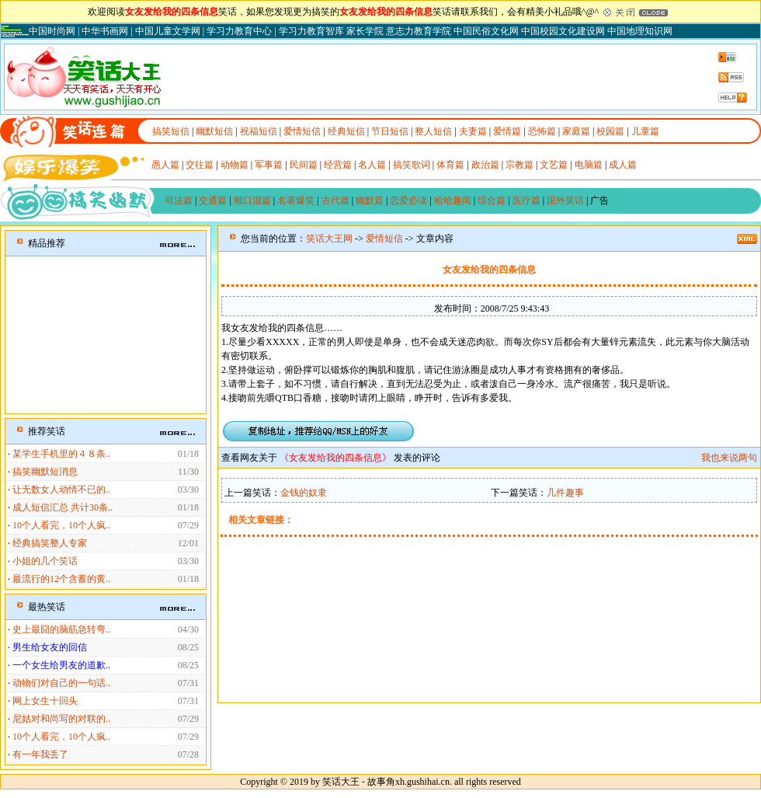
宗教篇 (519, 164)
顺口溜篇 (252, 200)
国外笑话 (565, 200)
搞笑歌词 (411, 164)
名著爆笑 (295, 200)
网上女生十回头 (45, 700)
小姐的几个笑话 (45, 561)
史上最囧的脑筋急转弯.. (61, 629)
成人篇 (623, 164)
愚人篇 (165, 164)
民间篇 (304, 164)
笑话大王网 (329, 238)
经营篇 (338, 164)
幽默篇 (370, 200)
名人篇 (372, 164)
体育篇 (450, 164)
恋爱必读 (408, 200)
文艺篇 (554, 164)
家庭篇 (576, 131)
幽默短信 (214, 131)
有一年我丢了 (40, 754)
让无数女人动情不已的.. (61, 489)
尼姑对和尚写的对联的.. (61, 718)
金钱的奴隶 (303, 492)
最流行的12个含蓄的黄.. (61, 578)
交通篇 (213, 200)
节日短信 (389, 131)
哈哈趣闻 (452, 200)
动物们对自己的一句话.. (61, 683)
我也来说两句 (729, 457)
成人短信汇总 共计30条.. (62, 507)
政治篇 (485, 164)
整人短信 (433, 131)
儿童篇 (645, 131)
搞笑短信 (170, 131)
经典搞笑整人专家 (49, 543)
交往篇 (200, 164)
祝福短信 (258, 131)
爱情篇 (507, 131)
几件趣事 (565, 492)
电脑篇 (589, 164)
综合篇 (492, 200)
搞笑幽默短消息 (45, 471)
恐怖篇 (542, 131)
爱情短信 (302, 131)
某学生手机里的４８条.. (61, 453)
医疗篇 (526, 200)
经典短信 (346, 131)
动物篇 (234, 164)
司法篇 (179, 200)
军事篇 (269, 164)
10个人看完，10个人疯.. (61, 525)
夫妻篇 (473, 131)
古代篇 (335, 200)
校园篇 (610, 131)
